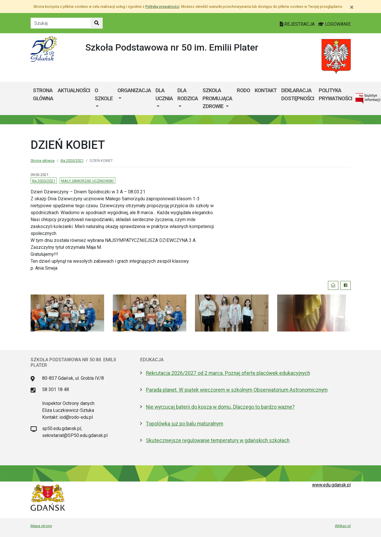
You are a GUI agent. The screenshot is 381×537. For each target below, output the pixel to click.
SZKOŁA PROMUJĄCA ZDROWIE (217, 98)
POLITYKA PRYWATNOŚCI (335, 94)
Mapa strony (41, 525)
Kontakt (266, 90)
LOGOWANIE (334, 24)
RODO (243, 90)
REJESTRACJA (298, 24)
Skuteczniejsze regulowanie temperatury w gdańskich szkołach (218, 440)
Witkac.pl (343, 525)
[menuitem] (103, 98)
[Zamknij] (352, 7)
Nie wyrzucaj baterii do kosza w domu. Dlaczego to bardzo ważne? (220, 407)
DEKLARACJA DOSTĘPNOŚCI (297, 94)
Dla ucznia (164, 94)
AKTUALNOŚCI (74, 90)
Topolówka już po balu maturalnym (184, 424)
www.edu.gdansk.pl (331, 485)
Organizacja (134, 90)
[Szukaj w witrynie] (97, 23)
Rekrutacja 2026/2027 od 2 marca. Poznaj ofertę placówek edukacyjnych (228, 373)
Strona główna (43, 94)
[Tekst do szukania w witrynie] (61, 23)
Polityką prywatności (162, 6)
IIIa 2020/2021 (72, 160)
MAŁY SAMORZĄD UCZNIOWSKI (87, 181)
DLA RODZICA (187, 94)
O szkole (104, 94)
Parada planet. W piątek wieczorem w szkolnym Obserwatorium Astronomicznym (237, 390)
